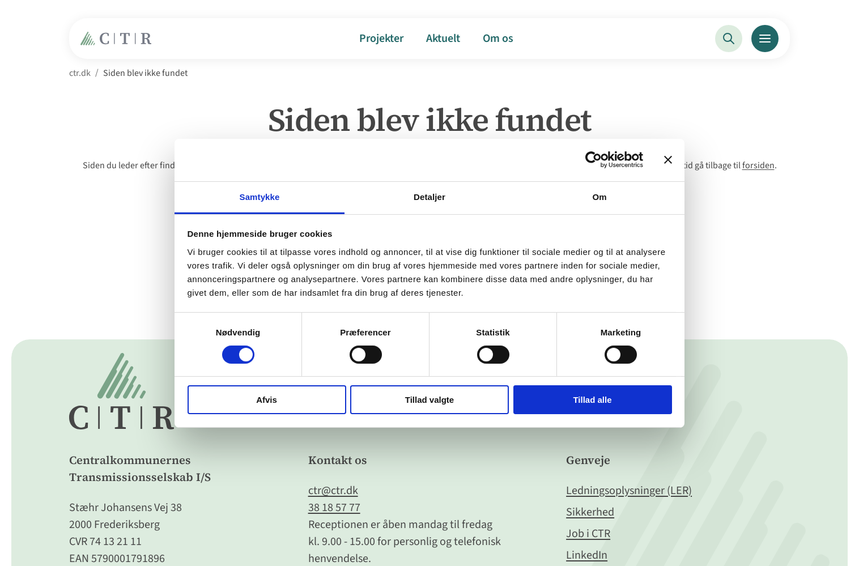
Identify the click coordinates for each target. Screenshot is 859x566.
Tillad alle (592, 400)
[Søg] (728, 38)
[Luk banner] (668, 160)
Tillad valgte (429, 400)
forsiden (758, 165)
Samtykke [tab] (260, 196)
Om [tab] (599, 196)
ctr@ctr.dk (333, 491)
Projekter (381, 38)
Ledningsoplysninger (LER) (629, 491)
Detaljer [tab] (429, 196)
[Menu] (765, 38)
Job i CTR (588, 534)
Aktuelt (443, 38)
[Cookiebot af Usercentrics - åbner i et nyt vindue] (593, 159)
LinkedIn (586, 555)
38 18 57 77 (334, 508)
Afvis (266, 400)
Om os (498, 38)
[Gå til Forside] (119, 42)
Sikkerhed (590, 512)
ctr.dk (80, 73)
